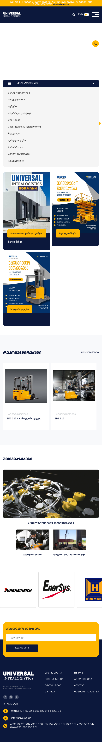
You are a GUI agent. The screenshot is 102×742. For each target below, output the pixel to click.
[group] (26, 396)
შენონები (14, 120)
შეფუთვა (14, 133)
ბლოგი (79, 685)
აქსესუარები (16, 160)
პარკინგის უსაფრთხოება (24, 126)
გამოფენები (83, 679)
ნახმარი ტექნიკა (86, 692)
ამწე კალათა (16, 99)
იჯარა (78, 673)
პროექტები (53, 685)
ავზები (12, 106)
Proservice (27, 688)
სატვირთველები (19, 93)
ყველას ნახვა (90, 353)
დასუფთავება (17, 140)
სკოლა (50, 692)
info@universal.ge (61, 4)
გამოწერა (22, 648)
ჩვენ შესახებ (54, 679)
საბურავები (15, 147)
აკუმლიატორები (19, 154)
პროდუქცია (53, 673)
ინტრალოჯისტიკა (19, 113)
